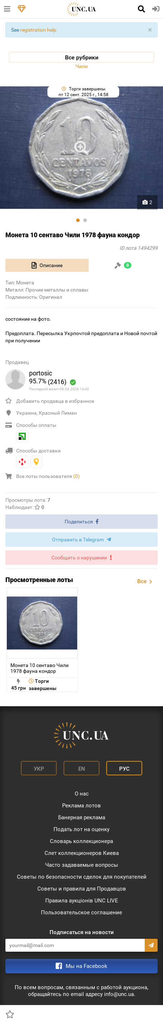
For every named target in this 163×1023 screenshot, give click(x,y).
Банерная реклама (81, 817)
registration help (38, 30)
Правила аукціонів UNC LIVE (81, 900)
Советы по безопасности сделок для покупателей (81, 877)
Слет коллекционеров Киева (82, 853)
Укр (39, 769)
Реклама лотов (81, 805)
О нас (82, 793)
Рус (124, 769)
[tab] (47, 265)
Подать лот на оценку (81, 829)
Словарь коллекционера (81, 841)
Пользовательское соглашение (81, 912)
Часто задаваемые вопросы (81, 865)
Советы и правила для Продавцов (81, 888)
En (81, 769)
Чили (81, 66)
